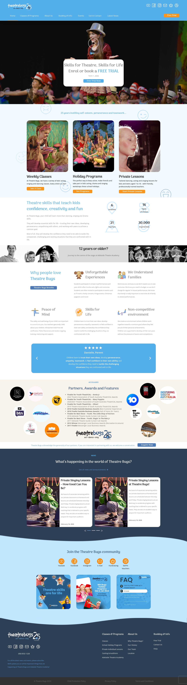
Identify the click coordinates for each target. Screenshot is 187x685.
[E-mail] (100, 561)
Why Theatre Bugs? (135, 641)
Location (131, 653)
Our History (132, 645)
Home (12, 16)
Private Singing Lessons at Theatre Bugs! (143, 482)
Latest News (112, 16)
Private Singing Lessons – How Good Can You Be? (75, 484)
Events (81, 16)
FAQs (156, 649)
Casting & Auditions (110, 653)
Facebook (74, 565)
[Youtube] (61, 561)
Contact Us (158, 644)
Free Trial (157, 640)
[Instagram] (87, 561)
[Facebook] (74, 561)
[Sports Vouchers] (126, 561)
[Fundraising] (113, 561)
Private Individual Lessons (112, 649)
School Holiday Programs (112, 645)
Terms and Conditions (144, 681)
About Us (49, 16)
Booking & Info (66, 16)
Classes (105, 641)
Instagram (87, 565)
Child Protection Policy (76, 681)
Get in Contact (96, 16)
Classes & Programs (30, 16)
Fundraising (113, 565)
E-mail (99, 565)
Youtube (61, 565)
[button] (37, 358)
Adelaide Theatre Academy (113, 657)
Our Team (132, 649)
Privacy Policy (110, 681)
